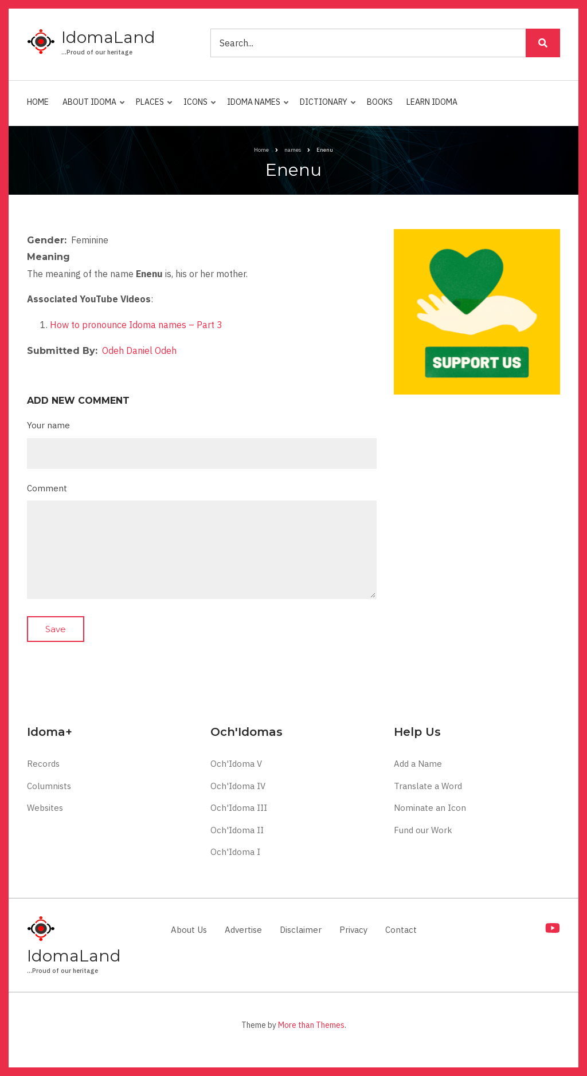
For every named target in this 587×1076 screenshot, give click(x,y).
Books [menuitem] (380, 102)
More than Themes (311, 1025)
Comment (47, 488)
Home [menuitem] (38, 102)
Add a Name (418, 763)
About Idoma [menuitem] (91, 107)
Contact (401, 929)
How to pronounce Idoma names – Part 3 (136, 324)
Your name (48, 425)
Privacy (353, 929)
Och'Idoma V (236, 763)
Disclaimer (301, 929)
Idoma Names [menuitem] (255, 107)
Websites (45, 807)
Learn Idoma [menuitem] (431, 102)
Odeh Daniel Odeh (139, 350)
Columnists (49, 786)
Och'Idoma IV (237, 786)
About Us (189, 929)
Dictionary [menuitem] (325, 107)
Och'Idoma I (235, 851)
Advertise (243, 929)
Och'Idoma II (237, 830)
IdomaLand (108, 37)
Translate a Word (428, 786)
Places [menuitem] (152, 107)
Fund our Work (423, 830)
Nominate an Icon (430, 807)
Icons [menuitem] (197, 107)
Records (43, 763)
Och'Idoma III (238, 807)
